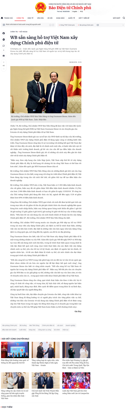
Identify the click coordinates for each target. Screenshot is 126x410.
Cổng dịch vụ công (44, 330)
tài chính (57, 330)
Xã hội (49, 18)
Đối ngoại (23, 32)
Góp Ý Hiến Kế (84, 18)
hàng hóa (32, 330)
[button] (50, 25)
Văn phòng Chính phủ (85, 25)
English (74, 11)
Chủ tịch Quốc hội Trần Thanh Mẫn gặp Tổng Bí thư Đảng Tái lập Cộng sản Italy (45, 393)
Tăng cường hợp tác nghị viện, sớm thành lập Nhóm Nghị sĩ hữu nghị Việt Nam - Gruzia (45, 362)
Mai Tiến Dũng (34, 325)
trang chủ (7, 18)
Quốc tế (71, 18)
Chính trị (20, 18)
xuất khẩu (22, 330)
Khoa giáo (60, 18)
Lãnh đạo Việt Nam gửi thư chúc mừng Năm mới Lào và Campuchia (75, 392)
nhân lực (65, 330)
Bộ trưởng (23, 325)
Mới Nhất (116, 18)
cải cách (60, 325)
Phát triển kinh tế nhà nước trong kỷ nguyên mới (23, 25)
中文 (81, 11)
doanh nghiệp (70, 325)
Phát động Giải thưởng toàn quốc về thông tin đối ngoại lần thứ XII (15, 361)
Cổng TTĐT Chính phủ (67, 25)
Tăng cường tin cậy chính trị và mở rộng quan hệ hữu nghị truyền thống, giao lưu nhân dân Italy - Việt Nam (14, 394)
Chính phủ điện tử (48, 325)
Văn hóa (40, 18)
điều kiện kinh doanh (9, 330)
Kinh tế (30, 18)
